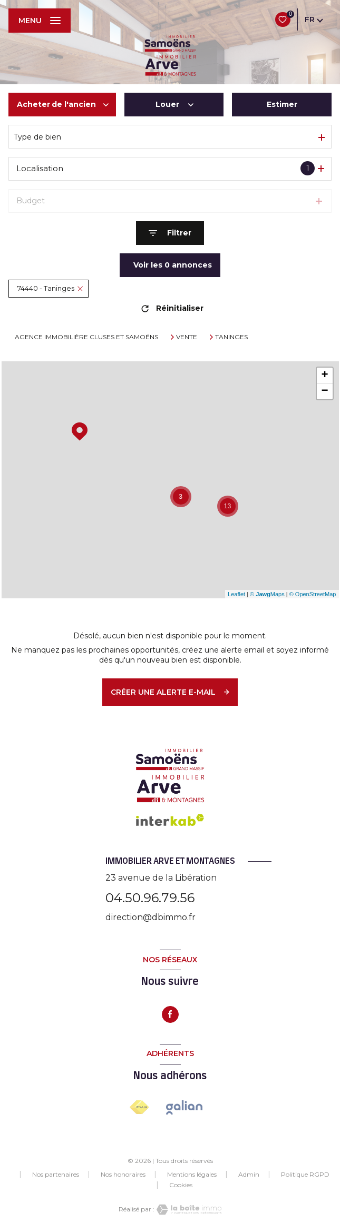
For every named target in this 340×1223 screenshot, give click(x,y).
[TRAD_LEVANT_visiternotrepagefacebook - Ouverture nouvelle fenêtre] (170, 1014)
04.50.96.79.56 (150, 897)
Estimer (282, 104)
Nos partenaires (55, 1174)
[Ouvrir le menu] (39, 20)
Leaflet (236, 594)
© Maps (267, 594)
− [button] (324, 391)
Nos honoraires (123, 1174)
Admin (248, 1174)
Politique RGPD (305, 1174)
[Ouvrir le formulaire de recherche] (170, 233)
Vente (186, 337)
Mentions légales (192, 1174)
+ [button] (324, 375)
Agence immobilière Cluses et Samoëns (86, 337)
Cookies (180, 1185)
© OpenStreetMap (312, 594)
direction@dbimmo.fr (150, 917)
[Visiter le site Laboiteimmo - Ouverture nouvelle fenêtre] (188, 1209)
